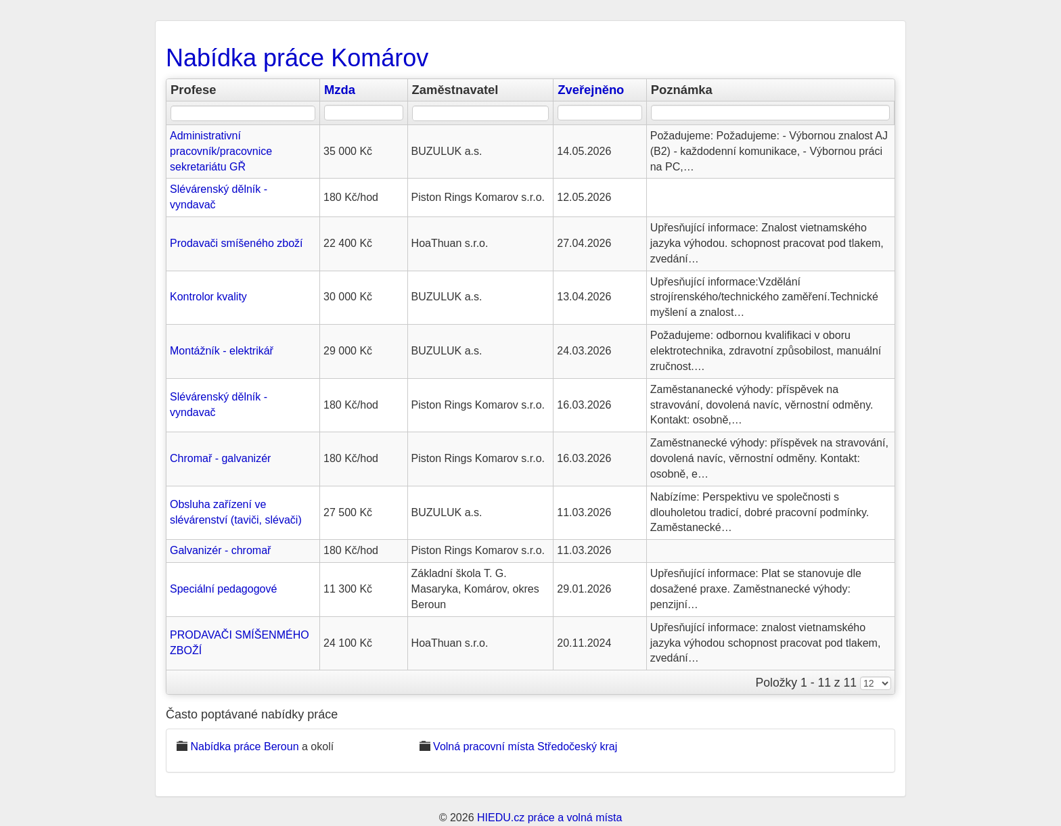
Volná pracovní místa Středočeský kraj (525, 746)
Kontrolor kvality (208, 296)
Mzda (339, 90)
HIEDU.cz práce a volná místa (549, 817)
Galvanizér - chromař (220, 550)
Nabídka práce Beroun (244, 746)
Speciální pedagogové (223, 589)
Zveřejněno (591, 90)
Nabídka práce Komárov (297, 58)
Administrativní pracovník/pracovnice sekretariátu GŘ (221, 151)
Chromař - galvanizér (220, 458)
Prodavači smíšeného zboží (236, 243)
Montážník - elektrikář (221, 351)
